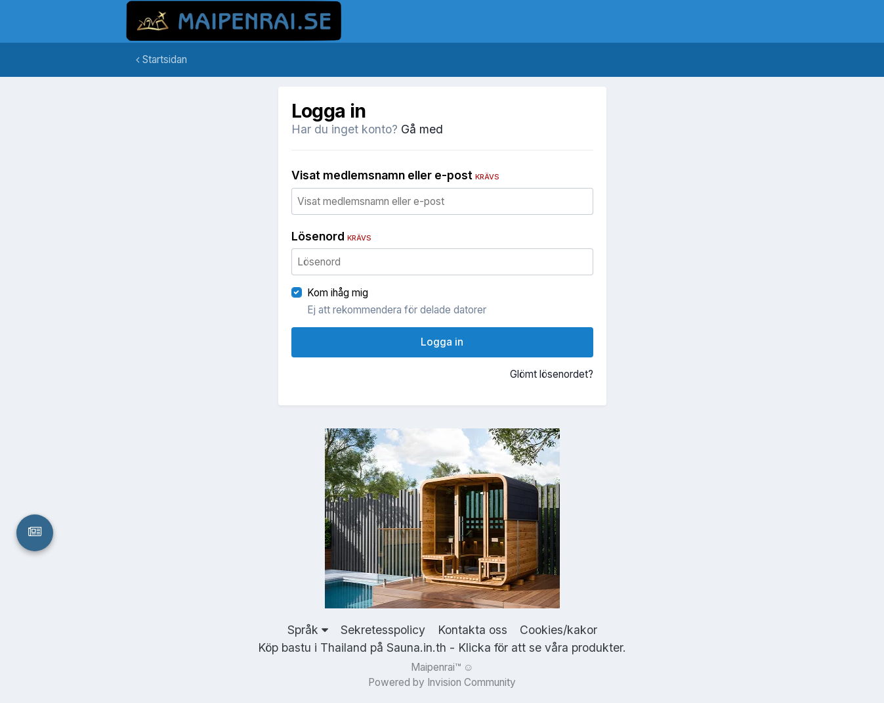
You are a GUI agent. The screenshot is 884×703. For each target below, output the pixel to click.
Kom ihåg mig (337, 292)
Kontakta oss (472, 630)
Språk (307, 630)
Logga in (442, 342)
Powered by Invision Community (442, 682)
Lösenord (331, 236)
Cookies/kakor (558, 630)
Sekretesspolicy (383, 630)
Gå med (422, 129)
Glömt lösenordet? (551, 374)
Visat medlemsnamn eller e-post (395, 175)
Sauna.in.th (416, 647)
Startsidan (161, 59)
